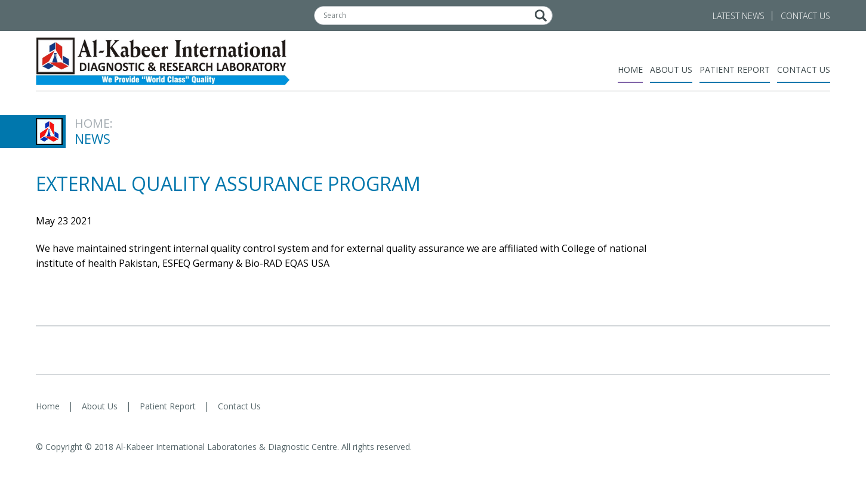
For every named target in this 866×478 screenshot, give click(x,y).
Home (630, 69)
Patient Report (734, 69)
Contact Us (805, 15)
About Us (671, 69)
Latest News (739, 15)
